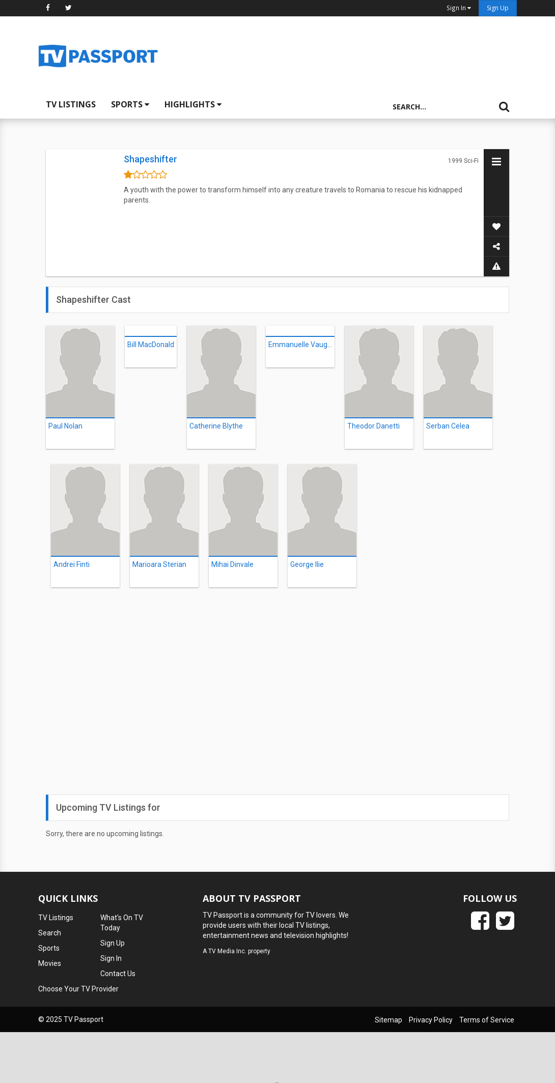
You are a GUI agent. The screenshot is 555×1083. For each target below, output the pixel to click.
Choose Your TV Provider (78, 989)
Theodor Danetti (373, 426)
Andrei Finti (71, 564)
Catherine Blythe (216, 426)
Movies (49, 963)
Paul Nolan (65, 426)
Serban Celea (447, 426)
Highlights (192, 104)
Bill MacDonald (150, 344)
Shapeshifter (150, 159)
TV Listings (71, 104)
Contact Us (117, 974)
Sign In (111, 958)
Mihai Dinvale (232, 564)
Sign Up (498, 8)
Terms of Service (486, 1020)
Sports (130, 104)
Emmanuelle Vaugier (302, 344)
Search (49, 933)
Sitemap (388, 1020)
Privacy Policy (431, 1020)
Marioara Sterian (159, 564)
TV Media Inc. (227, 951)
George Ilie (307, 564)
